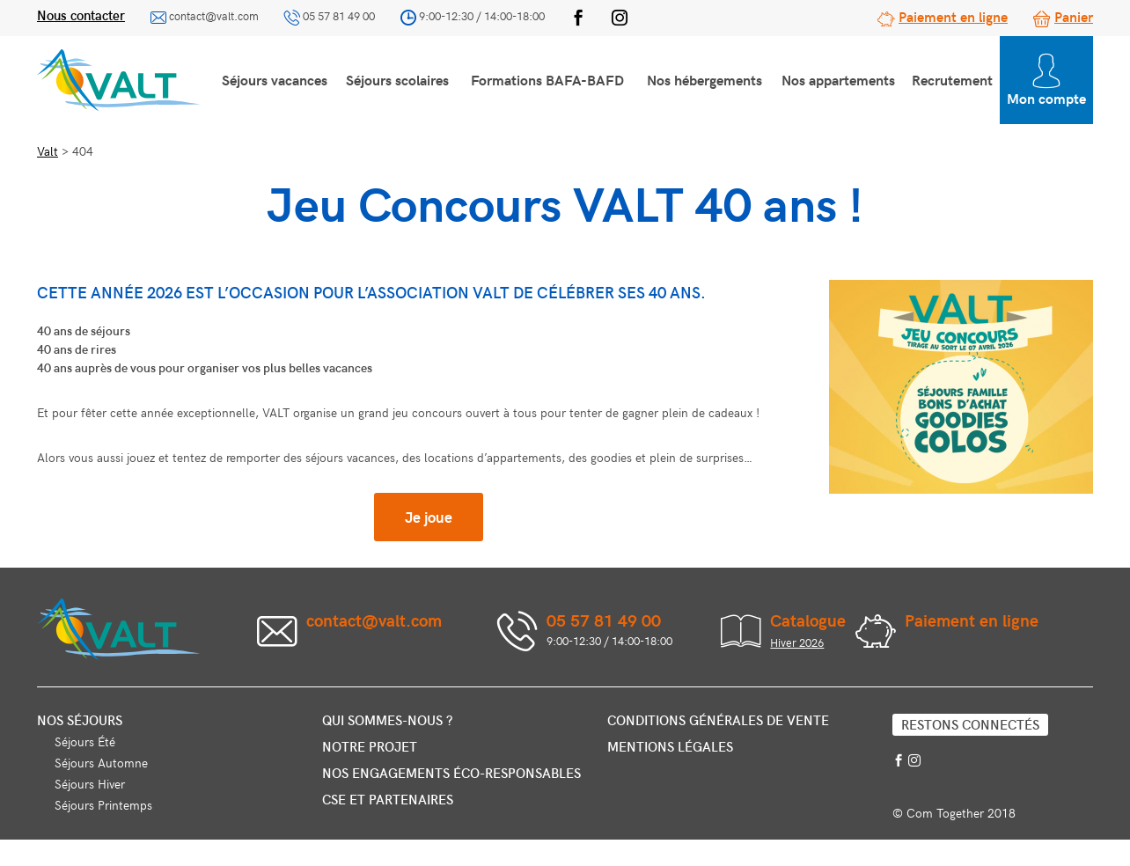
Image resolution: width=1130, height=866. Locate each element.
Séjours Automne (101, 762)
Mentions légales (670, 746)
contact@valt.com (214, 16)
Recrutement (952, 79)
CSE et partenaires (387, 799)
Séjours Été (85, 741)
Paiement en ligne (953, 16)
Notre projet (369, 746)
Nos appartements (838, 79)
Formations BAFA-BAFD (547, 79)
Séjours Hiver (90, 783)
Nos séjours (79, 720)
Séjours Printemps (103, 804)
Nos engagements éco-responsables (451, 773)
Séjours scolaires (397, 79)
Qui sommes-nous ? (387, 720)
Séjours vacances (274, 79)
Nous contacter (81, 15)
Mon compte (1046, 80)
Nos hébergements (704, 79)
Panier (1073, 16)
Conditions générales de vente (718, 720)
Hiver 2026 (797, 642)
